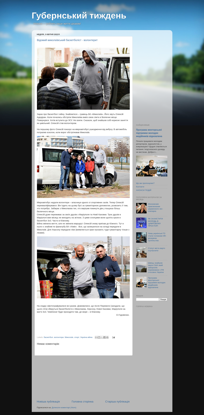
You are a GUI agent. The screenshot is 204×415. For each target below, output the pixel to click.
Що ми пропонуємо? (145, 183)
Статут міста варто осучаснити (156, 249)
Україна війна (86, 337)
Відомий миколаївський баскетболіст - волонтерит (67, 40)
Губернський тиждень (79, 15)
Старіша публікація (117, 401)
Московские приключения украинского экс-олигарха (155, 207)
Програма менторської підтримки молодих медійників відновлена (149, 133)
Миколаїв (69, 337)
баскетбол (48, 337)
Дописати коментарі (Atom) (64, 407)
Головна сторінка (82, 401)
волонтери (59, 337)
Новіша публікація (48, 401)
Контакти (140, 187)
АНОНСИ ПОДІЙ (143, 190)
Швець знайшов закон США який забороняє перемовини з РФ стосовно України (156, 267)
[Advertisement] (83, 377)
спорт (76, 337)
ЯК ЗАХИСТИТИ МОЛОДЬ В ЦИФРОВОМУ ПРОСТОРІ (155, 222)
